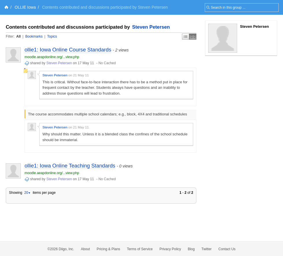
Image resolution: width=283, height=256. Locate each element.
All (18, 36)
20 (27, 193)
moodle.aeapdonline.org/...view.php (52, 57)
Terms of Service (139, 249)
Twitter (207, 249)
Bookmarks (33, 36)
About (85, 249)
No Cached (107, 63)
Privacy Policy (170, 249)
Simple (185, 37)
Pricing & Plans (108, 249)
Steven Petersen (151, 27)
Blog (191, 249)
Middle (192, 37)
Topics (52, 36)
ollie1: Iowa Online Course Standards (68, 50)
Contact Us (226, 249)
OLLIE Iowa (25, 7)
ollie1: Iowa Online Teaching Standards (70, 166)
